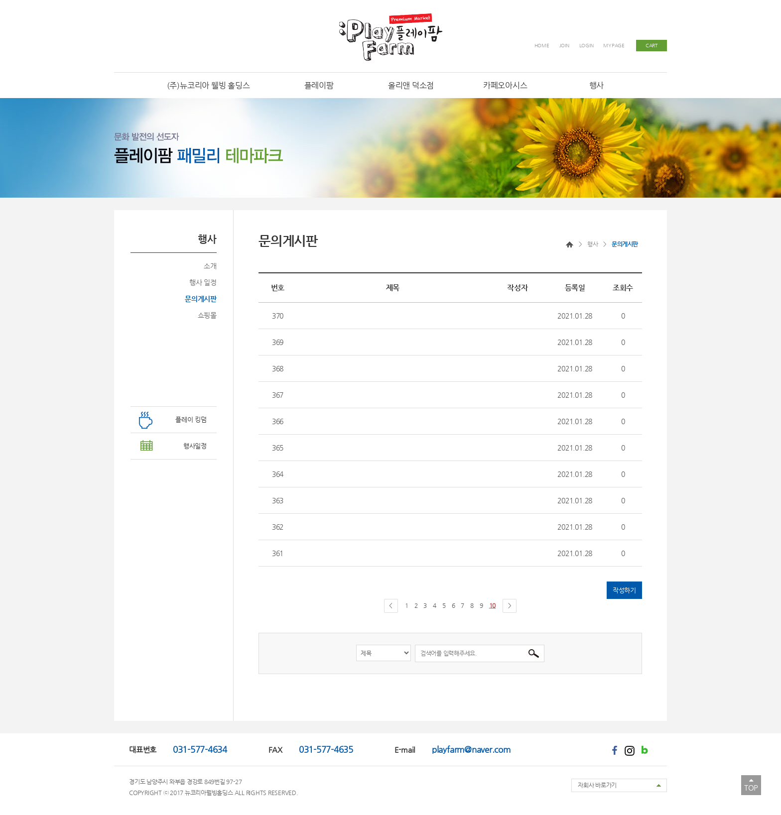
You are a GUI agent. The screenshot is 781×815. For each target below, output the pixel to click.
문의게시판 (201, 299)
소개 (210, 266)
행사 (592, 243)
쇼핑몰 (207, 315)
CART (651, 45)
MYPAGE (614, 45)
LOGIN (586, 45)
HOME (541, 45)
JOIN (564, 45)
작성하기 (624, 590)
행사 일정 (203, 282)
